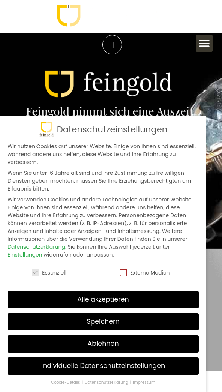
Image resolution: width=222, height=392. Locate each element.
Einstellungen (25, 254)
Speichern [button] (103, 321)
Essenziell (49, 272)
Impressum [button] (144, 382)
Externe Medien (145, 272)
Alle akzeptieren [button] (103, 299)
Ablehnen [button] (102, 343)
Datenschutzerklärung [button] (107, 382)
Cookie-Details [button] (66, 382)
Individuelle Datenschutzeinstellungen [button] (103, 365)
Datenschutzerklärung (36, 247)
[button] (204, 43)
